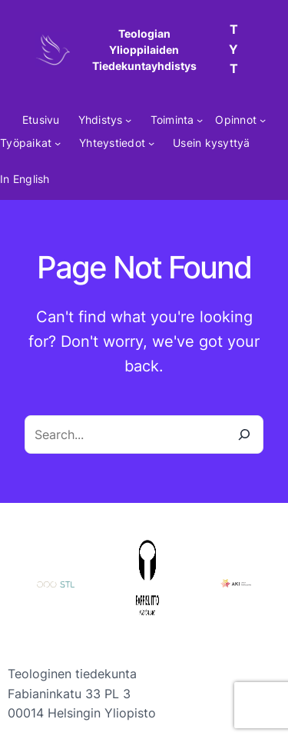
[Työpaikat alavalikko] (58, 143)
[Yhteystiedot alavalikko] (151, 143)
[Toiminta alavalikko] (200, 120)
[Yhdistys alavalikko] (128, 120)
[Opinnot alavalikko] (263, 120)
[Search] (244, 434)
